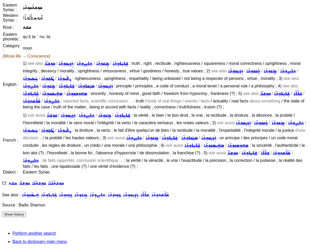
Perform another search (34, 233)
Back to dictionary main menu (39, 241)
